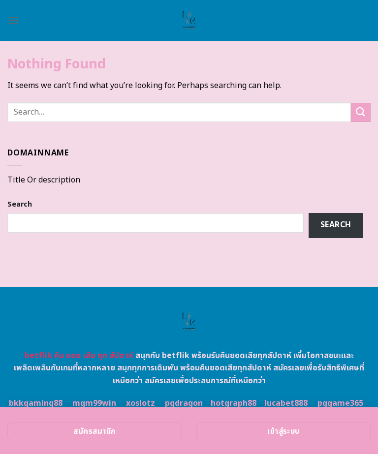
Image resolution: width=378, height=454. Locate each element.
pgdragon (184, 403)
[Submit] (361, 112)
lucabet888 (286, 403)
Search (19, 204)
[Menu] (13, 20)
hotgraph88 (233, 403)
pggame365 (340, 403)
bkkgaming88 (36, 403)
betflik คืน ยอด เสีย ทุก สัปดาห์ (79, 356)
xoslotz (140, 403)
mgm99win (94, 403)
